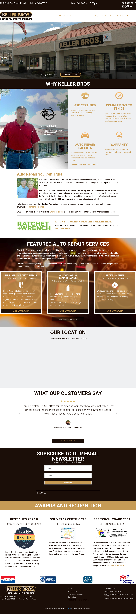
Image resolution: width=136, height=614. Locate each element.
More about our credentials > (85, 165)
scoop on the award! (116, 565)
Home (53, 16)
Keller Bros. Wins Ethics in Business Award (119, 599)
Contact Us (72, 597)
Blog (96, 16)
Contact (120, 16)
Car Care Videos (107, 16)
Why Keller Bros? (65, 16)
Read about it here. (63, 228)
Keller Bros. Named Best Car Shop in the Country (118, 595)
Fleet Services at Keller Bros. (78, 600)
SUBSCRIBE (68, 483)
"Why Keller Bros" (56, 212)
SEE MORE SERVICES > (68, 319)
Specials (88, 16)
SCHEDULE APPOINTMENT (70, 74)
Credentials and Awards (112, 591)
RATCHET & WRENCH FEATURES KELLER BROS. (83, 221)
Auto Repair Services (75, 594)
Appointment (131, 16)
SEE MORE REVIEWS (68, 441)
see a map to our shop (34, 207)
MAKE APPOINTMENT (21, 311)
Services (78, 16)
